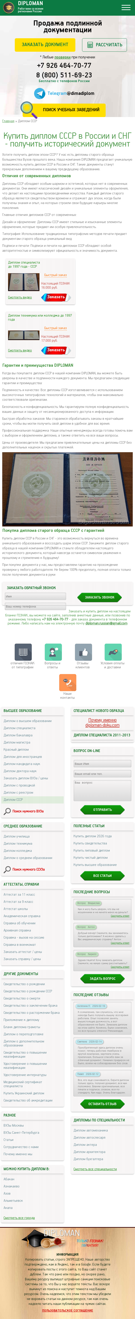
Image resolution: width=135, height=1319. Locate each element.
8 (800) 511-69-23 (64, 76)
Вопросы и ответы (52, 665)
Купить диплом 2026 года (93, 840)
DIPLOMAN (62, 1233)
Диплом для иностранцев (23, 757)
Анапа (8, 1208)
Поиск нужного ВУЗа (28, 811)
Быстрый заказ (55, 275)
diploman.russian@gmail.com (106, 623)
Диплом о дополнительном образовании (24, 1043)
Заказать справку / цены (22, 959)
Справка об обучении (19, 923)
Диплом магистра (17, 742)
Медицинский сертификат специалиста (23, 1084)
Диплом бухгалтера (88, 1163)
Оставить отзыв (102, 1108)
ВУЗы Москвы (14, 1125)
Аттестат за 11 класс (19, 895)
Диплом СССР (13, 800)
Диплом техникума (18, 844)
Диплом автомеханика (91, 1134)
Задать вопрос (102, 983)
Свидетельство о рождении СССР (28, 991)
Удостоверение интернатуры (25, 1075)
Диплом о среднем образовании (28, 858)
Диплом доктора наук (20, 771)
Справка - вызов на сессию (24, 937)
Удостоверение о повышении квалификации (25, 1066)
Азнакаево (12, 1186)
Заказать (56, 297)
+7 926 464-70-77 (64, 66)
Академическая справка (22, 916)
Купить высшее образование (95, 869)
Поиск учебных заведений (71, 110)
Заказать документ (45, 44)
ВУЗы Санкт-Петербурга (21, 1133)
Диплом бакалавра (18, 735)
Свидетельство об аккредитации (28, 1100)
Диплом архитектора (89, 1156)
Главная (8, 121)
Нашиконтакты (67, 696)
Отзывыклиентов (83, 665)
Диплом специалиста (19, 728)
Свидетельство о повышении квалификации (25, 1055)
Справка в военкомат (20, 945)
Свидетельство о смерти (22, 998)
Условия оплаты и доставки (112, 665)
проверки (62, 57)
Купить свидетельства (90, 847)
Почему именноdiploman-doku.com (102, 723)
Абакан (9, 1179)
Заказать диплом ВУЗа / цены (26, 778)
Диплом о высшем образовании (28, 721)
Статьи (8, 1140)
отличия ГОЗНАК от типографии (23, 665)
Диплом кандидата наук (22, 764)
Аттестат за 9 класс (18, 902)
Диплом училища (17, 836)
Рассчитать (109, 45)
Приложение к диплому (21, 1020)
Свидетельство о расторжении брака (32, 1013)
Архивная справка (17, 930)
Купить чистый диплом (91, 862)
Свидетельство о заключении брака (30, 1006)
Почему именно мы (18, 1154)
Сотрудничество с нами (21, 1147)
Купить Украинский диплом (24, 1093)
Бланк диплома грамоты (22, 1027)
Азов (7, 1193)
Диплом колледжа (18, 851)
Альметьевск (13, 1201)
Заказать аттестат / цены (23, 952)
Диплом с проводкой (19, 785)
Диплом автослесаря (89, 1142)
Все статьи (102, 880)
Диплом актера (85, 1149)
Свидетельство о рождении (24, 984)
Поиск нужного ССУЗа (29, 869)
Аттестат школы (16, 909)
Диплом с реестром (18, 793)
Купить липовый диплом (92, 854)
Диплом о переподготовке (24, 1034)
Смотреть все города (19, 1218)
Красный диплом (16, 750)
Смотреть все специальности (95, 1173)
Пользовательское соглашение (67, 1311)
